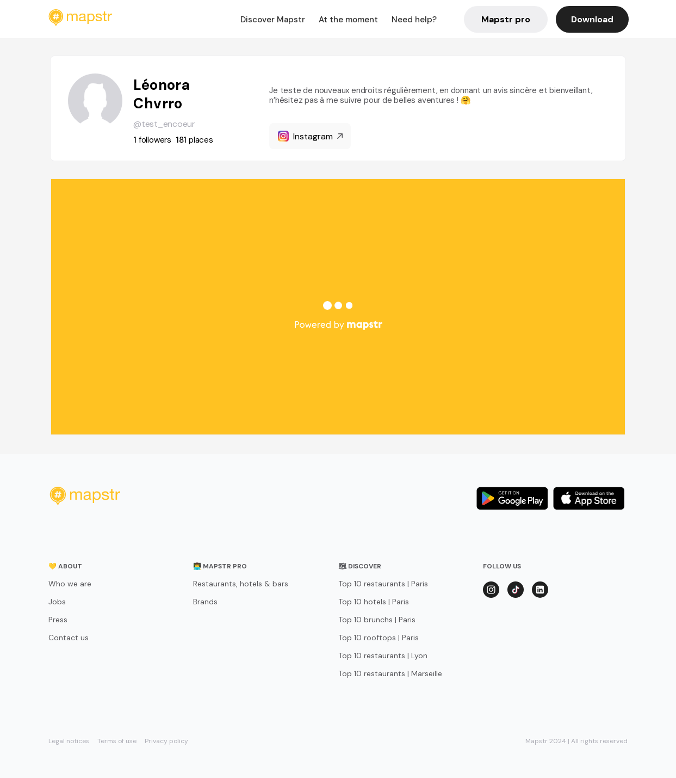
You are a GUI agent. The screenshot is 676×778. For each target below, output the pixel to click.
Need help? (414, 19)
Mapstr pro (505, 19)
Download (592, 19)
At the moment (348, 19)
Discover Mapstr (272, 19)
